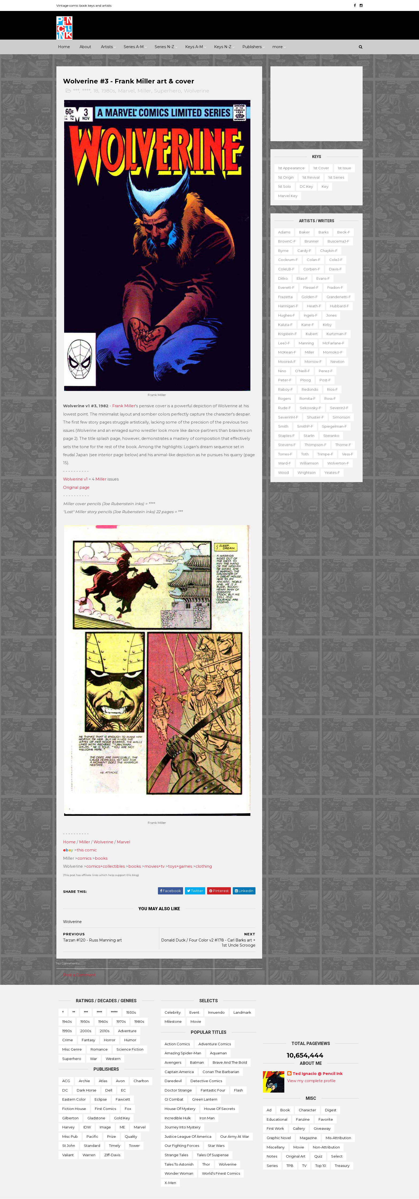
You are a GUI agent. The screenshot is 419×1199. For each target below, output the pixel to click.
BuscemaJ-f (336, 241)
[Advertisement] (314, 103)
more (278, 46)
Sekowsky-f (308, 408)
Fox (128, 1096)
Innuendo (216, 1000)
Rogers (282, 398)
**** (88, 91)
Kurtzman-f (334, 334)
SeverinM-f (286, 417)
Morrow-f (311, 361)
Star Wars (216, 1133)
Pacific (92, 1124)
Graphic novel (279, 1125)
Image (105, 1115)
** (73, 1000)
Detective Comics (206, 1068)
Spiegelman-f (332, 426)
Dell (108, 1078)
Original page (78, 481)
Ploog (303, 380)
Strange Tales (176, 1142)
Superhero (169, 91)
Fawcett (123, 1087)
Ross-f (328, 398)
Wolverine (198, 91)
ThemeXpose (86, 1192)
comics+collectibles (107, 854)
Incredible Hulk (178, 1105)
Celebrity (173, 1000)
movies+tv (156, 854)
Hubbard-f (337, 306)
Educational (277, 1107)
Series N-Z (164, 46)
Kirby (325, 324)
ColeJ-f (333, 260)
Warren (89, 1142)
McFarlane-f (331, 343)
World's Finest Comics (221, 1161)
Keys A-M (194, 46)
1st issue (342, 168)
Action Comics (177, 1031)
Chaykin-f (326, 250)
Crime (67, 1027)
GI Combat (174, 1087)
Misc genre (72, 1037)
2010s (104, 1018)
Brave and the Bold (230, 1050)
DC (65, 1078)
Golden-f (307, 297)
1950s (85, 1009)
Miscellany (276, 1134)
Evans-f (321, 278)
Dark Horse (86, 1078)
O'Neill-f (300, 370)
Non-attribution (326, 1134)
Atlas (103, 1068)
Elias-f (299, 278)
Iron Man (207, 1105)
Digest (330, 1098)
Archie (84, 1068)
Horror (109, 1027)
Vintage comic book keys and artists (86, 5)
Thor (206, 1152)
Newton (335, 361)
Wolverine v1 (77, 473)
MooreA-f (285, 361)
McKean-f (285, 352)
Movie (196, 1009)
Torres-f (283, 454)
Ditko (281, 278)
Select (337, 1144)
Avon (120, 1068)
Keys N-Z (222, 46)
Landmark (242, 1000)
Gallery (299, 1116)
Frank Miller (125, 400)
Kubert (310, 334)
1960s (103, 1009)
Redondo (308, 389)
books (103, 845)
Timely (114, 1133)
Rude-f (282, 408)
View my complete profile (311, 1068)
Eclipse (101, 1087)
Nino (280, 370)
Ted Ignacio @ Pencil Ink (318, 1061)
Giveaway (322, 1116)
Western (113, 1046)
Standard (92, 1133)
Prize (111, 1124)
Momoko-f (330, 352)
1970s (121, 1009)
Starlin (306, 435)
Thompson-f (313, 445)
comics (87, 845)
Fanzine (303, 1107)
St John (68, 1133)
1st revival (308, 177)
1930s (131, 1000)
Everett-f (284, 287)
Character (307, 1098)
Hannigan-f (286, 306)
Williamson (307, 463)
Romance (99, 1037)
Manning (304, 343)
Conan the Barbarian (221, 1059)
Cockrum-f (286, 260)
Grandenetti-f (336, 297)
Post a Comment (81, 962)
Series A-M (134, 46)
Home (64, 46)
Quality (131, 1124)
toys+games (182, 854)
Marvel (128, 91)
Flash (238, 1078)
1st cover (319, 168)
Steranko (329, 435)
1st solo (282, 186)
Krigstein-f (285, 334)
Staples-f (284, 435)
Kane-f (305, 324)
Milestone (173, 1009)
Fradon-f (333, 287)
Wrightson (304, 472)
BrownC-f (285, 241)
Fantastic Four (213, 1078)
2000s (85, 1018)
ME (122, 1115)
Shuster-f (313, 417)
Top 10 (320, 1153)
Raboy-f (283, 389)
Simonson (339, 417)
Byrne (281, 250)
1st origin (284, 177)
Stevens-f (285, 445)
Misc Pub (70, 1124)
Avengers (173, 1050)
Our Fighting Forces (182, 1133)
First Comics (105, 1096)
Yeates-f (330, 472)
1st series (334, 177)
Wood (281, 472)
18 (97, 91)
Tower (134, 1133)
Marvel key (285, 196)
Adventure (127, 1018)
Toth (303, 454)
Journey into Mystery (182, 1115)
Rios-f (330, 389)
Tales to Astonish (179, 1152)
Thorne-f (341, 445)
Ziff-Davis (112, 1142)
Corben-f (309, 269)
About (85, 46)
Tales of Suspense (213, 1142)
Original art (295, 1144)
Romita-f (305, 398)
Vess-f (345, 454)
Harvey (68, 1115)
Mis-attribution (338, 1125)
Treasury (342, 1153)
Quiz (318, 1144)
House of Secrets (219, 1096)
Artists (107, 46)
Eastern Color (74, 1087)
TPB (289, 1153)
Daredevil (173, 1068)
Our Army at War (234, 1124)
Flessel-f (308, 287)
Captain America (179, 1059)
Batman (197, 1050)
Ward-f (282, 463)
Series (272, 1153)
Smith (281, 426)
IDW (87, 1115)
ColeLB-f (284, 269)
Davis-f (333, 269)
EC (123, 1078)
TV (304, 1153)
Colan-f (311, 260)
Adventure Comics (215, 1031)
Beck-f (341, 232)
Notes (272, 1144)
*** (78, 91)
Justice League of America (188, 1124)
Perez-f (324, 370)
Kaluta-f (283, 324)
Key (323, 186)
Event (194, 1000)
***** (114, 1000)
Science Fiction (130, 1037)
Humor (130, 1027)
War (93, 1046)
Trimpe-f (323, 454)
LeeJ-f (282, 343)
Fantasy (88, 1027)
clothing (206, 854)
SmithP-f (303, 426)
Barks (321, 232)
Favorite (326, 1107)
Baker (302, 232)
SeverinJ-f (337, 408)
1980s (110, 91)
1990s (67, 1018)
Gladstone (96, 1105)
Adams (282, 232)
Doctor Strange (178, 1078)
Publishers (252, 46)
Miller (146, 91)
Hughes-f (284, 315)
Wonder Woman (179, 1161)
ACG (66, 1068)
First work (275, 1116)
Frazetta (283, 297)
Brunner (309, 241)
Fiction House (74, 1096)
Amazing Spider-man (183, 1041)
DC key (304, 186)
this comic (89, 837)
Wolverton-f (336, 463)
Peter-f (282, 380)
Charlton (141, 1068)
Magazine (308, 1125)
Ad (269, 1098)
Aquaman (218, 1041)
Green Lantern (204, 1087)
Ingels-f (308, 315)
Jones (329, 315)
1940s (67, 1009)
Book (285, 1098)
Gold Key (122, 1105)
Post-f (323, 380)
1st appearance (289, 168)
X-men (170, 1170)
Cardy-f (302, 250)
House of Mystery (180, 1096)
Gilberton (70, 1105)
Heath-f (312, 306)
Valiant (68, 1142)
